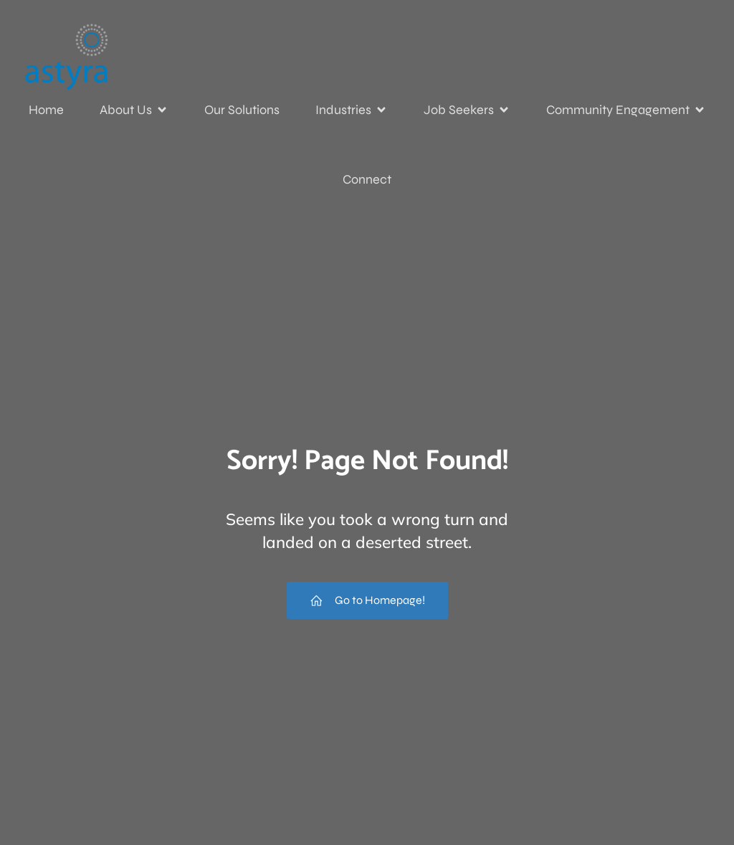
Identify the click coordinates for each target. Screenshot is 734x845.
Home (46, 110)
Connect (367, 179)
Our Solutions (242, 110)
